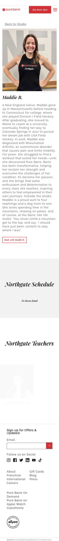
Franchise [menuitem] (14, 474)
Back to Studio (15, 22)
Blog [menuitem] (33, 474)
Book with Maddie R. (14, 238)
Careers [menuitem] (12, 481)
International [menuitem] (16, 477)
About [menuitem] (11, 470)
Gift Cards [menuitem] (37, 470)
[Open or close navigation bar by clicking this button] (55, 10)
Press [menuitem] (34, 477)
